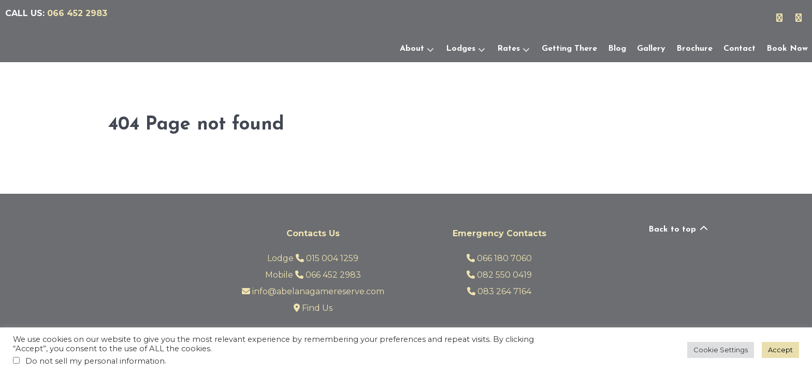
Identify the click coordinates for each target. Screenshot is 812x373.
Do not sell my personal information (95, 361)
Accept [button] (780, 350)
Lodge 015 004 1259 (312, 258)
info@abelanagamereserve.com (313, 291)
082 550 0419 (499, 275)
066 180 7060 (499, 258)
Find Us (313, 308)
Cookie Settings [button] (720, 350)
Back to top (678, 229)
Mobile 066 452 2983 (313, 275)
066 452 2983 (77, 13)
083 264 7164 (499, 291)
